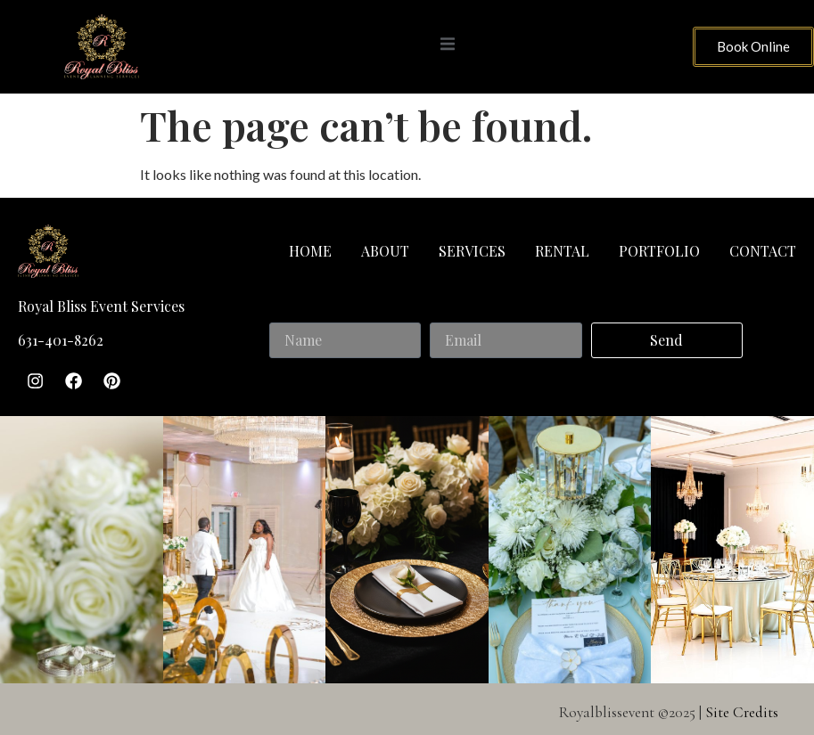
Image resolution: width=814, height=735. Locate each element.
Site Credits (741, 710)
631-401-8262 (60, 340)
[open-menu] (447, 46)
